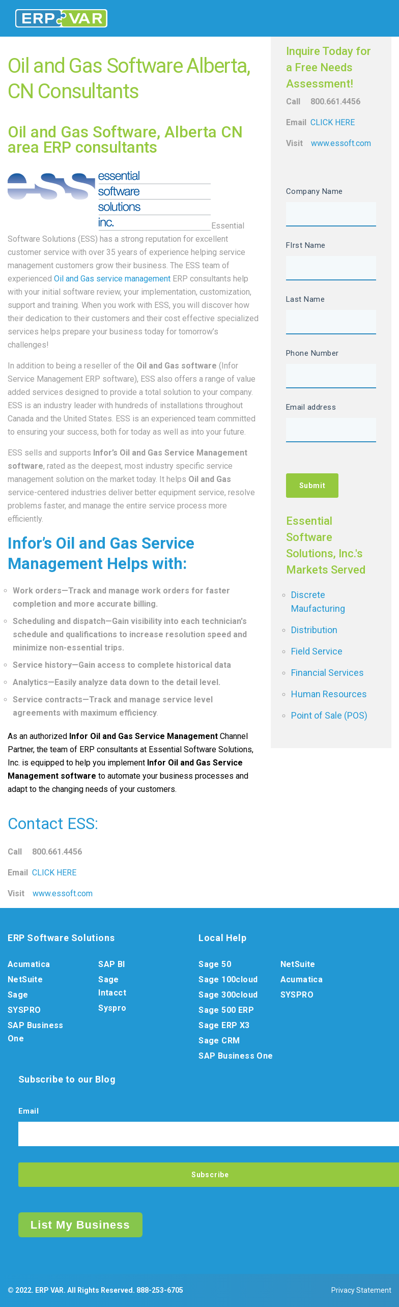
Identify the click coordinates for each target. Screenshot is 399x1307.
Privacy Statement (361, 1290)
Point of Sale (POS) (329, 715)
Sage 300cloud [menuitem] (228, 995)
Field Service (317, 651)
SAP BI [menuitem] (111, 964)
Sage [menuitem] (18, 995)
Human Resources (329, 694)
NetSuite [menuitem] (25, 979)
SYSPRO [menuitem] (24, 1010)
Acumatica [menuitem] (29, 964)
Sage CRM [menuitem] (219, 1040)
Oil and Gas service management (112, 278)
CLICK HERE (54, 872)
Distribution (314, 629)
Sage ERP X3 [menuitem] (223, 1025)
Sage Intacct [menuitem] (112, 986)
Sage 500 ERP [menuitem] (226, 1010)
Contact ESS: (53, 823)
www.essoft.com (63, 893)
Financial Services (327, 672)
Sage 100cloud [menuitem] (228, 979)
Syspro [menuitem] (112, 1008)
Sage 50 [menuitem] (214, 964)
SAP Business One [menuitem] (36, 1031)
